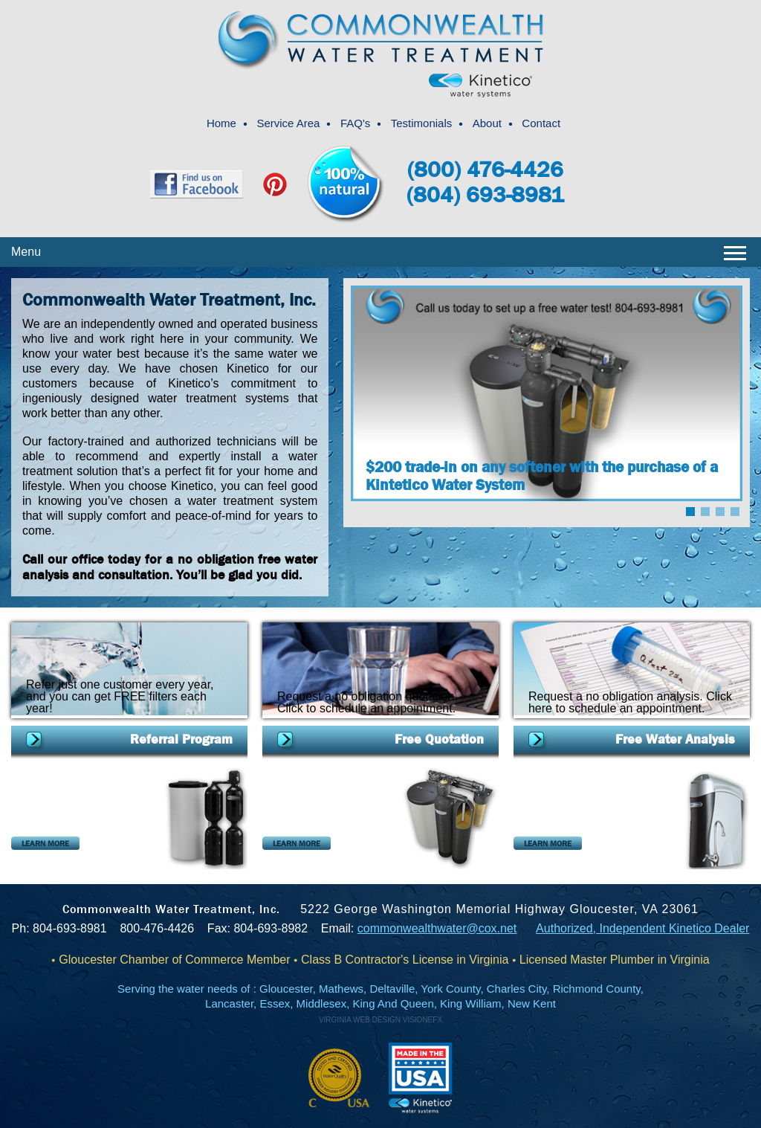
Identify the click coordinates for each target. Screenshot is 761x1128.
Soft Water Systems (315, 774)
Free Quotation (439, 739)
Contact (541, 123)
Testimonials (422, 123)
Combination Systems (70, 774)
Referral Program (181, 739)
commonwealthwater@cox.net (437, 928)
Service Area (288, 123)
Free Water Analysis (675, 739)
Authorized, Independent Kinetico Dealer (642, 928)
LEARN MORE (45, 843)
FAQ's (355, 123)
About (487, 123)
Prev (380, 456)
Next (713, 456)
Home (221, 123)
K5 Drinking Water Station (583, 774)
